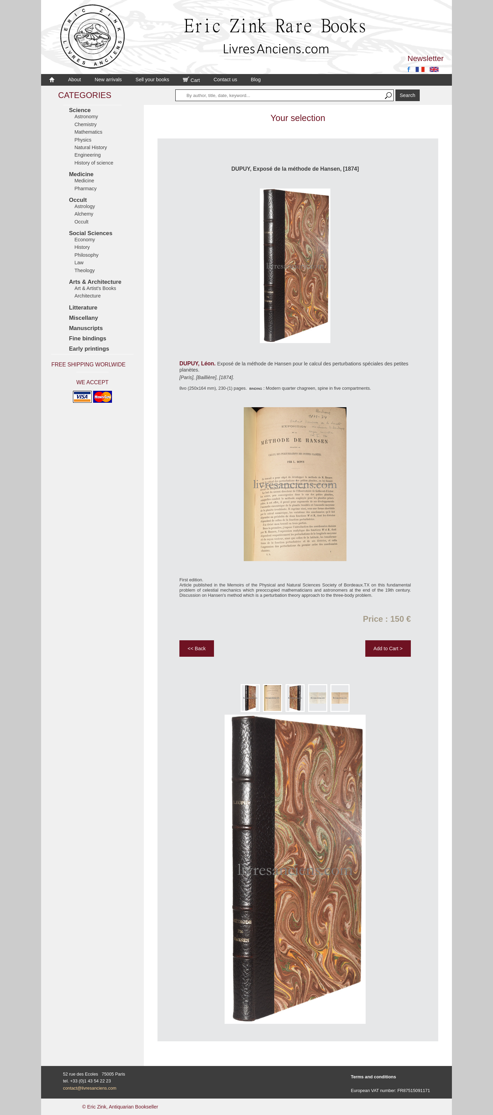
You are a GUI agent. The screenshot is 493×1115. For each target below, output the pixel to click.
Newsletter (425, 58)
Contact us (225, 79)
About (74, 79)
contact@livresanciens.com (89, 1088)
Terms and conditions (373, 1076)
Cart (191, 80)
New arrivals (108, 79)
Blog (256, 79)
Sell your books (152, 79)
